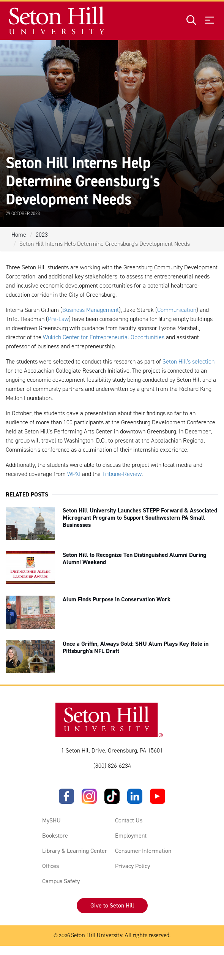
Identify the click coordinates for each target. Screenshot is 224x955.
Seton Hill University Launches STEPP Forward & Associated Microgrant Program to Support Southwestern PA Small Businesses (140, 517)
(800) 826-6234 (112, 766)
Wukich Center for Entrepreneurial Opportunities (103, 337)
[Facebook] (66, 796)
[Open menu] (209, 21)
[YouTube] (157, 796)
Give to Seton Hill (112, 905)
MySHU (51, 820)
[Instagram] (89, 796)
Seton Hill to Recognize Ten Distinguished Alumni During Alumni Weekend (134, 558)
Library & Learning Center (74, 851)
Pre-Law (58, 319)
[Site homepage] (57, 21)
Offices (50, 866)
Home (18, 235)
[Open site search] (191, 21)
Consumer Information (143, 851)
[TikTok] (112, 796)
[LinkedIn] (134, 796)
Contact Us (128, 820)
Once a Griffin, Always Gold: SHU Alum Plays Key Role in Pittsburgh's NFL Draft (135, 647)
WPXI (73, 474)
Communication (176, 310)
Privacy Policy (132, 866)
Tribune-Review (122, 474)
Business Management (90, 310)
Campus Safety (61, 881)
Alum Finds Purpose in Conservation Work (116, 599)
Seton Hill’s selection (188, 361)
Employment (131, 836)
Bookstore (55, 836)
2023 (42, 235)
